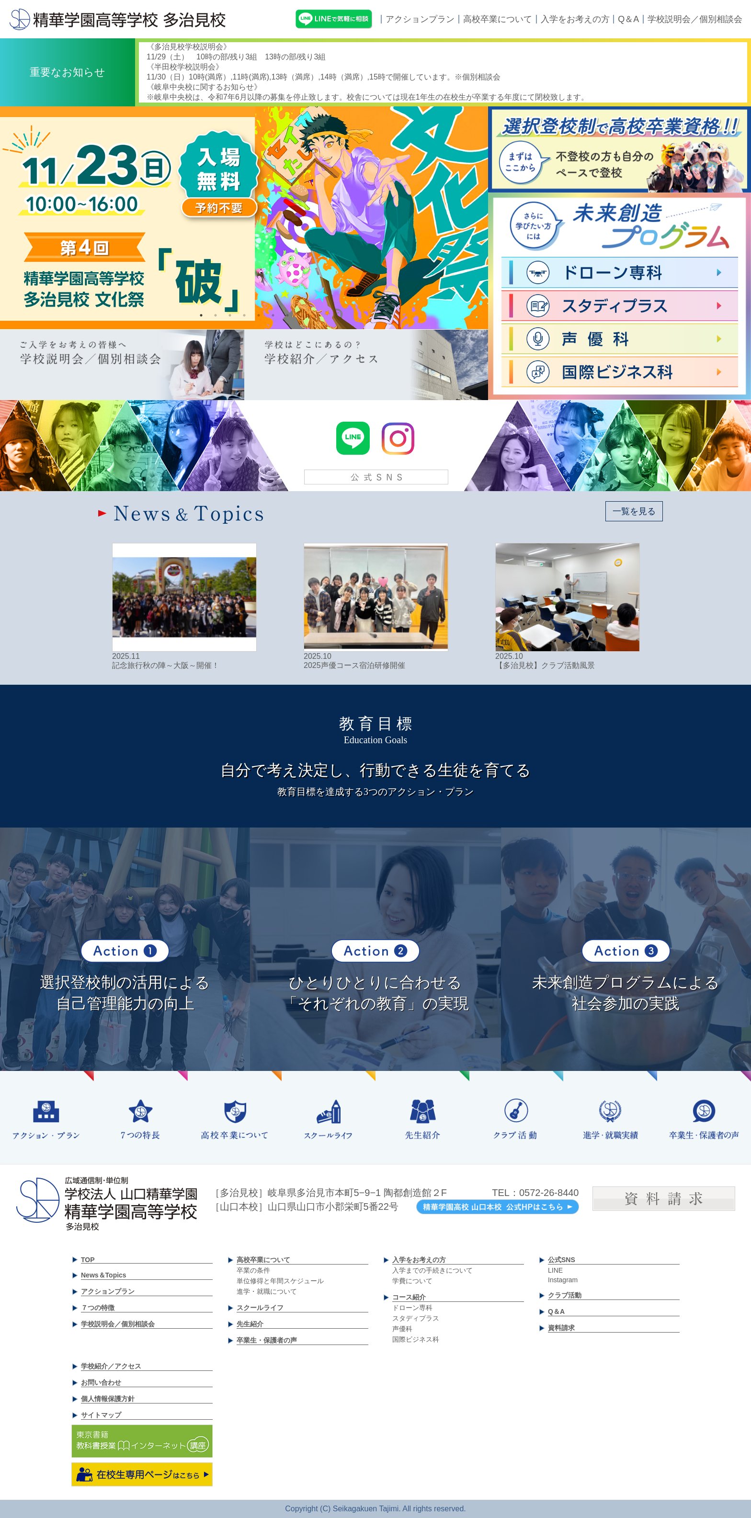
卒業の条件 (253, 1270)
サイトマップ (101, 1415)
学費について (412, 1281)
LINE (555, 1270)
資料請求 (561, 1328)
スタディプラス (415, 1318)
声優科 (402, 1329)
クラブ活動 (564, 1295)
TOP (88, 1260)
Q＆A (628, 19)
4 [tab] (244, 315)
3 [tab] (230, 315)
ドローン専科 (412, 1307)
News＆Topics (103, 1275)
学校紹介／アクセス (111, 1366)
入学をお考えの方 (575, 19)
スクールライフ (260, 1307)
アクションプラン (420, 19)
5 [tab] (258, 315)
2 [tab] (215, 315)
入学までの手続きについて (432, 1270)
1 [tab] (201, 315)
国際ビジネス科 (415, 1339)
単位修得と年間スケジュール (280, 1281)
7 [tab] (287, 315)
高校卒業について (497, 19)
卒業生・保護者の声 (267, 1340)
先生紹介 (250, 1324)
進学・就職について (267, 1291)
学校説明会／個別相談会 (695, 19)
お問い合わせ (101, 1382)
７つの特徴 (97, 1307)
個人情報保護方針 (108, 1399)
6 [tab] (273, 315)
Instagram (563, 1280)
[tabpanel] (244, 217)
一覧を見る (634, 511)
